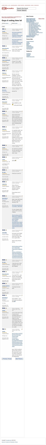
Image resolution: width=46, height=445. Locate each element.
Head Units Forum (33, 33)
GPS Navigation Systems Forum (36, 32)
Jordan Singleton (6, 285)
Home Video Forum (30, 19)
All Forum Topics (30, 36)
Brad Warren (5, 198)
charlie (3, 31)
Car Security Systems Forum (35, 29)
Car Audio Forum (30, 21)
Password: (16, 24)
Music (32, 5)
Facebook (28, 69)
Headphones (27, 5)
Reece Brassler (5, 48)
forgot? (16, 23)
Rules (27, 60)
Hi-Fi (9, 5)
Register (28, 59)
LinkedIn (28, 71)
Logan (3, 159)
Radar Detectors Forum (34, 34)
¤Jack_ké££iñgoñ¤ (6, 60)
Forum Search (21, 10)
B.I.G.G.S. (4, 90)
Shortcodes (28, 61)
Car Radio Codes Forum (34, 28)
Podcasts (36, 5)
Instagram (28, 70)
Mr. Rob (4, 172)
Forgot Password (30, 57)
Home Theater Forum (31, 20)
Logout (27, 58)
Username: (6, 24)
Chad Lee (4, 73)
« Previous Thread (6, 358)
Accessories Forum (30, 35)
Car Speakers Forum (33, 30)
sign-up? (7, 23)
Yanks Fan (4, 184)
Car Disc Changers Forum (34, 25)
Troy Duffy (4, 232)
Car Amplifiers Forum (33, 23)
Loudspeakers (14, 5)
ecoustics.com (8, 440)
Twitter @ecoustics (30, 72)
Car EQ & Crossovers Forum (35, 26)
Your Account (29, 64)
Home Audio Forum (30, 18)
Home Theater (21, 5)
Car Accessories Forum (34, 22)
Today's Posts (41, 18)
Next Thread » (19, 358)
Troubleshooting (29, 62)
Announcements (29, 63)
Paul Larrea (4, 101)
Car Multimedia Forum (33, 27)
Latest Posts (4, 5)
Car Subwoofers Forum (34, 31)
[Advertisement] (12, 399)
